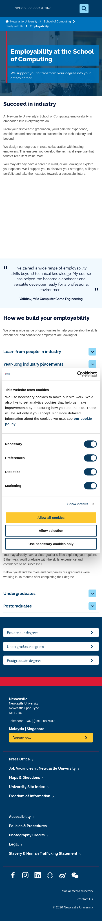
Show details (77, 504)
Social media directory (77, 891)
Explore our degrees (22, 632)
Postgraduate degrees (24, 660)
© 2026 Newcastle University (73, 907)
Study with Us (14, 26)
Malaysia (16, 729)
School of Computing (57, 21)
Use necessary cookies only (51, 544)
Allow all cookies (51, 517)
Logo (7, 8)
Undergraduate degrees (25, 646)
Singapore (35, 729)
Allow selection (51, 530)
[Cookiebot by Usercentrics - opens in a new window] (77, 374)
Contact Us (85, 899)
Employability (39, 26)
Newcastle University (23, 21)
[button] (92, 352)
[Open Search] (84, 8)
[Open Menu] (94, 8)
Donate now (22, 737)
